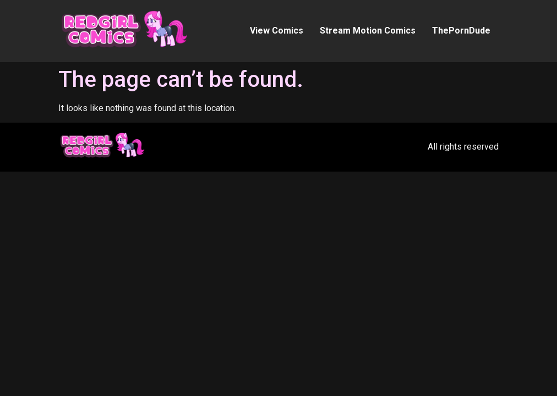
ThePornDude (461, 30)
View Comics (276, 30)
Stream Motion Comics (368, 30)
